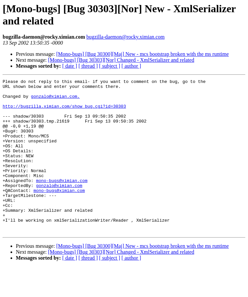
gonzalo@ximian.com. (55, 100)
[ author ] (131, 66)
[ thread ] (88, 66)
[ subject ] (109, 66)
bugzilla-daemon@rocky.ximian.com (125, 37)
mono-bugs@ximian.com (61, 201)
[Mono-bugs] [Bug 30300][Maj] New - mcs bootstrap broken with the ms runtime (142, 54)
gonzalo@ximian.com (59, 207)
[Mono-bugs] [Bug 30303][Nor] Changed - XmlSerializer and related (121, 60)
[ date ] (69, 66)
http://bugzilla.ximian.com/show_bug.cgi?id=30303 (64, 112)
